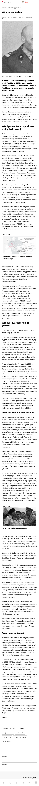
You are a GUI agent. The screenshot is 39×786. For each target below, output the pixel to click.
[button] (36, 757)
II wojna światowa (7, 733)
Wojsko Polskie (7, 737)
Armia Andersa (7, 741)
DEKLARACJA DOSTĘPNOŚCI (29, 778)
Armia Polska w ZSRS (20, 737)
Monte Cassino (20, 733)
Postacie (5, 19)
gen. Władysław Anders (9, 728)
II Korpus (21, 728)
